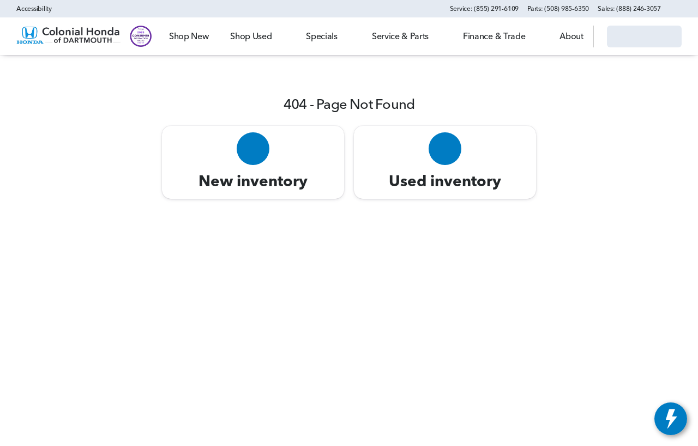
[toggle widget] (670, 418)
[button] (685, 8)
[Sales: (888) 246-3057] (629, 8)
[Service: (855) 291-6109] (484, 8)
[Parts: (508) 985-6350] (558, 8)
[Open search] (571, 36)
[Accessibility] (29, 8)
